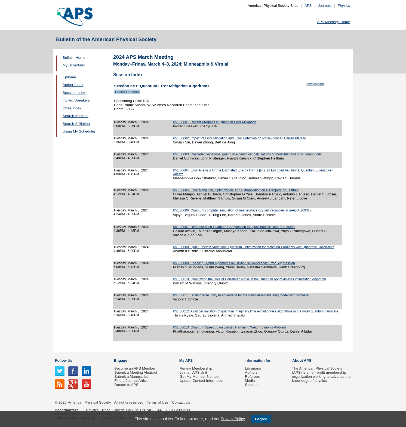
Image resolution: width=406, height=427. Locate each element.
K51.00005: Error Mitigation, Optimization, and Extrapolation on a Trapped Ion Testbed (236, 190)
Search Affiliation (76, 124)
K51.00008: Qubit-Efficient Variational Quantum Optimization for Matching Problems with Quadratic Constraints (253, 247)
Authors (251, 372)
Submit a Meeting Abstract (135, 372)
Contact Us (181, 402)
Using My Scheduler (79, 131)
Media (250, 381)
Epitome (69, 77)
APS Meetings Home (333, 22)
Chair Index (72, 108)
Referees (252, 376)
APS (308, 6)
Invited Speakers (76, 100)
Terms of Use (157, 402)
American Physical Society (89, 402)
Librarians (253, 368)
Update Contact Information (202, 381)
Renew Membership (196, 368)
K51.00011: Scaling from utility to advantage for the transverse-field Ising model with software (241, 295)
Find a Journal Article (131, 381)
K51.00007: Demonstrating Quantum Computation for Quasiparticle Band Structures (234, 227)
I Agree (261, 419)
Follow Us (63, 360)
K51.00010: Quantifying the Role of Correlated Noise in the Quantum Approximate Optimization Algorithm (249, 279)
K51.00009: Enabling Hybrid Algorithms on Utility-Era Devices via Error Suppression (234, 263)
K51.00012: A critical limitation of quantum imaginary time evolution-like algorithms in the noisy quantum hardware (255, 311)
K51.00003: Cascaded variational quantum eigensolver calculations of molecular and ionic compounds (247, 154)
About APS (301, 360)
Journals (324, 6)
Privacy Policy (233, 419)
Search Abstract (75, 116)
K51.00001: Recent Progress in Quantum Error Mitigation (214, 122)
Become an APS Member (134, 368)
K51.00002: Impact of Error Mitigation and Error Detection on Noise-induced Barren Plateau (239, 138)
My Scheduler (74, 65)
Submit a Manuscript (130, 376)
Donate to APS (126, 385)
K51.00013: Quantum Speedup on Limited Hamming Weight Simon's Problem (229, 327)
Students (252, 385)
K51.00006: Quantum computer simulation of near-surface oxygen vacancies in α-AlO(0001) (241, 210)
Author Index (73, 85)
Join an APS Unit (193, 372)
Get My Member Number (200, 376)
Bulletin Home (74, 58)
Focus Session (127, 92)
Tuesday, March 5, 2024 (131, 122)
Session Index (74, 93)
